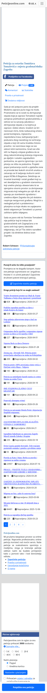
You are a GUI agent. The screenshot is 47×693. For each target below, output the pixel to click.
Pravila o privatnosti (14, 95)
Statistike (27, 90)
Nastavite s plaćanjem (15, 679)
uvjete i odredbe (24, 685)
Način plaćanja (10, 667)
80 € (18, 662)
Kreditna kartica (17, 673)
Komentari (11, 90)
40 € (9, 662)
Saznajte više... (12, 653)
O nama (11, 575)
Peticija (9, 85)
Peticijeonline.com (13, 3)
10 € (17, 658)
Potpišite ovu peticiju (23, 260)
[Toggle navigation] (41, 3)
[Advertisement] (23, 34)
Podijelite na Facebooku (17, 76)
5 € (8, 658)
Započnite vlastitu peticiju (23, 291)
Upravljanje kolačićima (18, 572)
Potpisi (26, 85)
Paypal (13, 670)
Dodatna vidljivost (15, 100)
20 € (26, 658)
